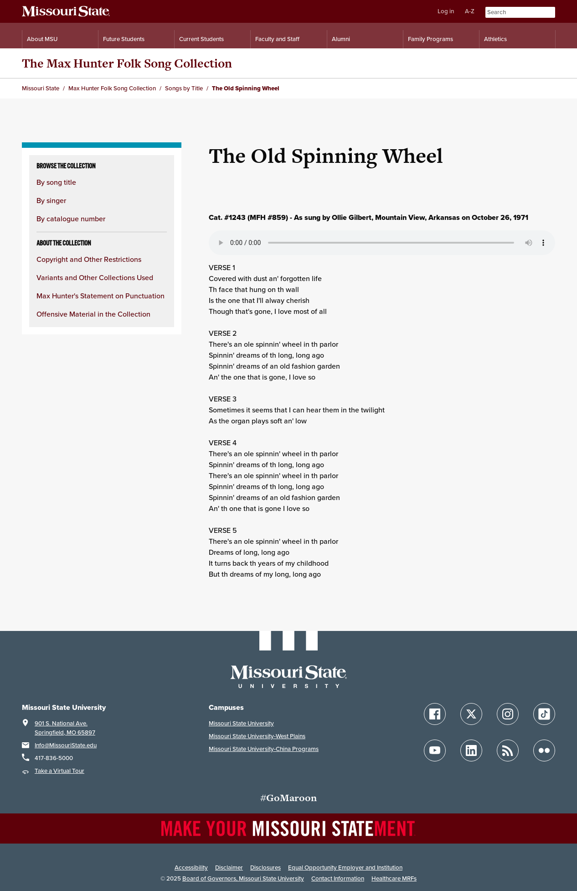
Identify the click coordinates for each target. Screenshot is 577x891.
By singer (51, 200)
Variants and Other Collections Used (94, 277)
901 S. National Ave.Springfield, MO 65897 (65, 728)
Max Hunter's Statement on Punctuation (100, 296)
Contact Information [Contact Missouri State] (337, 878)
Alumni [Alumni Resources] (341, 39)
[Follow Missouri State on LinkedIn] (471, 750)
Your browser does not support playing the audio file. (382, 242)
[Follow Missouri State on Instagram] (508, 714)
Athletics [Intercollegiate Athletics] (495, 39)
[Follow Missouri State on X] (471, 714)
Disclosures (265, 867)
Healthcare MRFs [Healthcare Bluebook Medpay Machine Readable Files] (394, 878)
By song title (56, 182)
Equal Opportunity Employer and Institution (345, 867)
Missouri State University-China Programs (264, 749)
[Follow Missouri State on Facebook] (435, 714)
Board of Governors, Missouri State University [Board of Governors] (243, 878)
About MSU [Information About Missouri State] (42, 39)
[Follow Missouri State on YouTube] (435, 750)
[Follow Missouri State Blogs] (508, 750)
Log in (446, 11)
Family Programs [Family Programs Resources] (430, 39)
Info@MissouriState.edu (66, 745)
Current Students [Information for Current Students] (201, 39)
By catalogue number (70, 219)
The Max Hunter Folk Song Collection (127, 63)
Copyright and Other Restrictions (88, 259)
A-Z (469, 11)
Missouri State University (241, 723)
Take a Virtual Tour (59, 770)
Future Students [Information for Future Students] (123, 39)
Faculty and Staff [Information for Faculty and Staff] (277, 39)
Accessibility (191, 867)
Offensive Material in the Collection (93, 314)
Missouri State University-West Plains (257, 736)
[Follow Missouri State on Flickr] (544, 750)
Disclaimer (229, 867)
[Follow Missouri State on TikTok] (544, 714)
